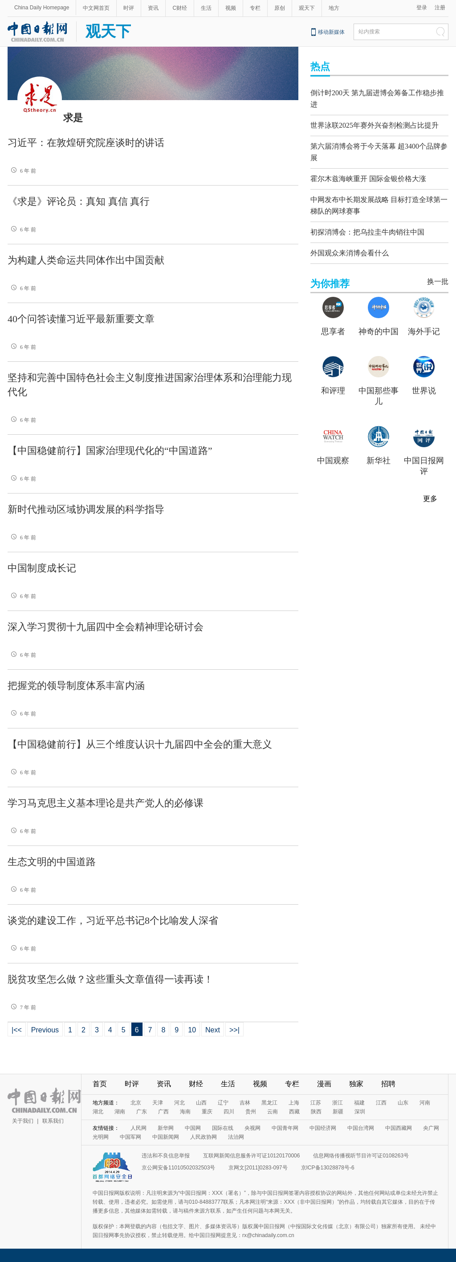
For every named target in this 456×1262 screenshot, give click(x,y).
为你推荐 (330, 277)
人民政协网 (203, 1137)
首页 (100, 1084)
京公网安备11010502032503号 (178, 1168)
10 (192, 1030)
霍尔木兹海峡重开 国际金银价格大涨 (368, 174)
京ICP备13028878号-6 (327, 1168)
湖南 (119, 1111)
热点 (320, 66)
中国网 (193, 1128)
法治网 (236, 1137)
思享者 (333, 324)
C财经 (179, 8)
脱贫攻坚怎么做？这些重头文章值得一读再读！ (110, 979)
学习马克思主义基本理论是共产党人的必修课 (106, 803)
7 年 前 (22, 1007)
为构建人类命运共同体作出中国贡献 (86, 260)
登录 (421, 7)
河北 (179, 1103)
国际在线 (222, 1128)
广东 (141, 1111)
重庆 (207, 1111)
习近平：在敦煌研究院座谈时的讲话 (86, 142)
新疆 (338, 1111)
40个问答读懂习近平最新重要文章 (81, 318)
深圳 (359, 1111)
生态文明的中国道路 (52, 861)
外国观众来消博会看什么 (349, 246)
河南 (424, 1103)
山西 (201, 1103)
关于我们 (22, 1121)
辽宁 (223, 1103)
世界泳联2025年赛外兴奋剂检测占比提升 (374, 123)
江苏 (315, 1103)
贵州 (250, 1111)
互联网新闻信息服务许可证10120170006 (251, 1156)
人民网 (138, 1128)
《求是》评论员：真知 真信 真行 (79, 201)
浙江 (337, 1103)
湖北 (98, 1111)
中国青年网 (285, 1128)
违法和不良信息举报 (166, 1156)
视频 (230, 8)
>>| (234, 1030)
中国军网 (130, 1137)
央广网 (431, 1128)
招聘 (388, 1084)
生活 (206, 8)
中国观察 (333, 453)
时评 (128, 8)
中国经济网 (322, 1128)
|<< (17, 1030)
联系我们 (53, 1121)
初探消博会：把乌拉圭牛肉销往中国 (367, 225)
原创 (279, 8)
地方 (334, 8)
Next (212, 1030)
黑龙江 (269, 1103)
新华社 (378, 453)
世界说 (424, 384)
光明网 (101, 1137)
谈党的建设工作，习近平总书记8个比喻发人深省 (113, 920)
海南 (185, 1111)
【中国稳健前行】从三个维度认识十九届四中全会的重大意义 (140, 744)
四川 (229, 1111)
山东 (403, 1103)
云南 (272, 1111)
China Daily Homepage (41, 7)
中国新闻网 (165, 1137)
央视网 (252, 1128)
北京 (135, 1103)
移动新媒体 (331, 32)
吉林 (245, 1103)
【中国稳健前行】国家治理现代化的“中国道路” (110, 450)
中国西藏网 (398, 1128)
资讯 (153, 8)
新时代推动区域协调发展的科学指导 (86, 509)
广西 (163, 1111)
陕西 (316, 1111)
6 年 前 (22, 171)
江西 (381, 1103)
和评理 (333, 384)
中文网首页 (96, 8)
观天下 (307, 8)
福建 (359, 1103)
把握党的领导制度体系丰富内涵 (76, 685)
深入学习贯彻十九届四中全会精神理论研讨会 (106, 626)
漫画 (324, 1084)
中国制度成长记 (42, 568)
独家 (356, 1084)
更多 (430, 492)
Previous (45, 1030)
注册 (440, 7)
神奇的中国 (378, 324)
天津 (157, 1103)
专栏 (255, 8)
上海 (294, 1103)
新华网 (166, 1128)
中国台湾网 (360, 1128)
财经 (196, 1084)
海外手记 (424, 324)
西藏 (294, 1111)
